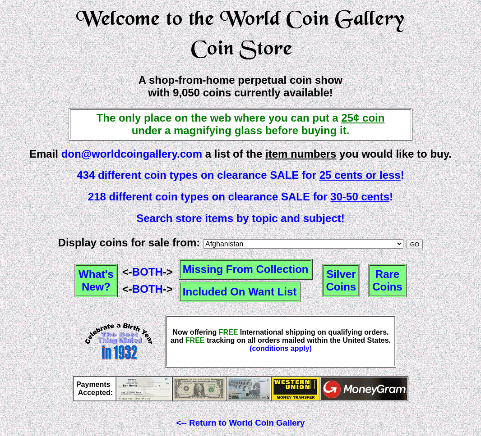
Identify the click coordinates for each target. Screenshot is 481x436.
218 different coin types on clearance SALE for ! (240, 197)
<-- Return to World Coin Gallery (240, 422)
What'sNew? (96, 280)
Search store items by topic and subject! (240, 218)
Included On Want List (239, 292)
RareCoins (387, 280)
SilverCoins (341, 280)
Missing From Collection (246, 269)
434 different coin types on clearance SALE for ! (240, 175)
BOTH (147, 272)
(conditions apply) (281, 348)
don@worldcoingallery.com (131, 154)
